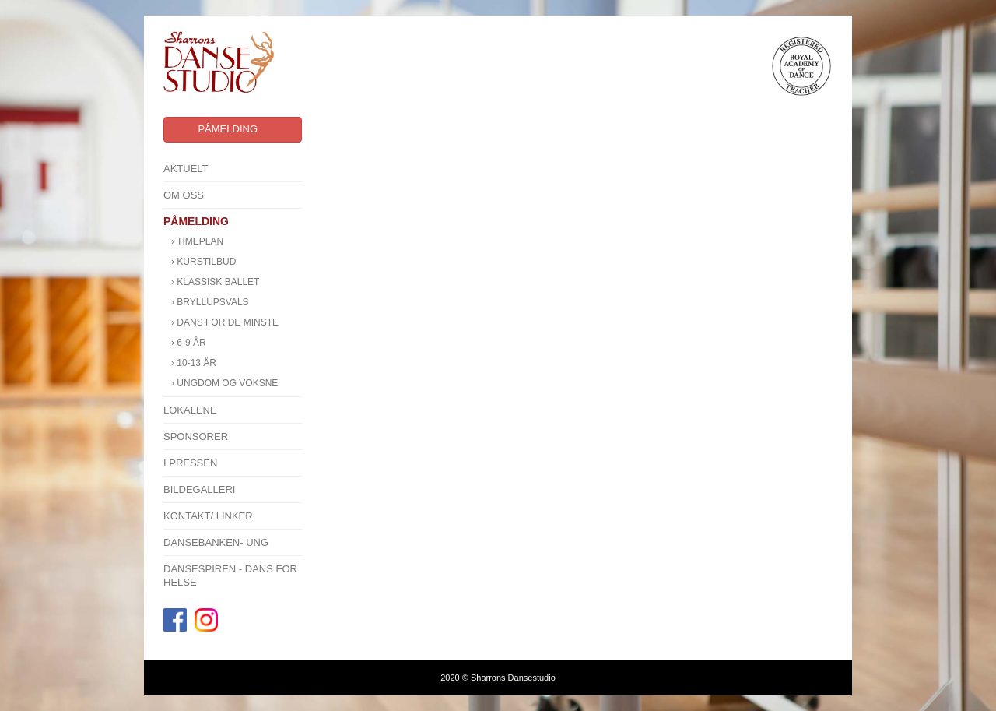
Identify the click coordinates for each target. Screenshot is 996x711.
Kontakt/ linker (208, 516)
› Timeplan (197, 241)
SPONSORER (195, 436)
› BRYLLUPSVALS (210, 302)
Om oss (183, 195)
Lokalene (190, 410)
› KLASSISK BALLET (215, 281)
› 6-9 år (188, 342)
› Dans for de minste (225, 322)
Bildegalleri (199, 489)
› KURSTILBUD (203, 261)
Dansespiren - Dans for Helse (230, 575)
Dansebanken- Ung (215, 542)
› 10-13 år (193, 362)
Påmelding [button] (228, 129)
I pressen (190, 463)
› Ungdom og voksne (224, 383)
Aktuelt (186, 168)
